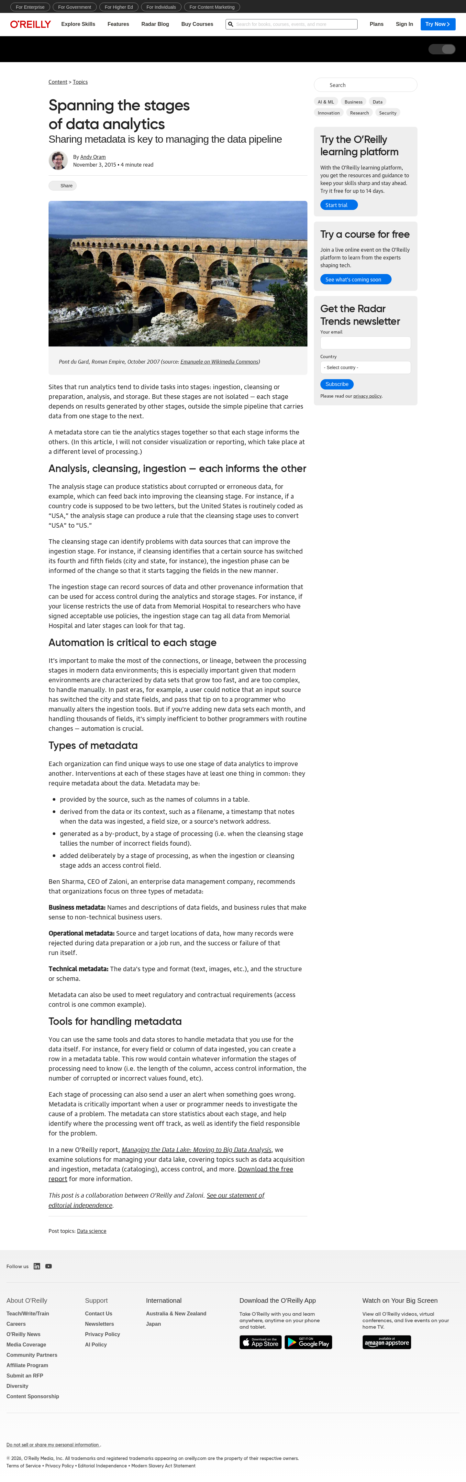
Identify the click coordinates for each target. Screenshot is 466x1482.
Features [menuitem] (118, 24)
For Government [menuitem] (74, 7)
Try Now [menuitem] (438, 24)
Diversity (17, 1386)
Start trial (337, 204)
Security (387, 112)
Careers (16, 1324)
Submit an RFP (24, 1375)
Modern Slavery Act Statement (163, 1466)
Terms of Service (23, 1466)
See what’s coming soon (353, 279)
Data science (91, 1230)
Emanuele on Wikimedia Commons (219, 361)
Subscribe (337, 384)
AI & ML (326, 101)
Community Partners (31, 1355)
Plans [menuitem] (377, 24)
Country (328, 356)
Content (58, 81)
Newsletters (99, 1324)
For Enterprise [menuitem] (30, 7)
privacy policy (367, 395)
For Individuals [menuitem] (161, 7)
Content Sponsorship (32, 1396)
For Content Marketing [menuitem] (212, 7)
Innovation (329, 112)
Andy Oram (93, 156)
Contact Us (98, 1313)
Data (378, 101)
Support (96, 1300)
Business (353, 101)
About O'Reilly (26, 1300)
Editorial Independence (102, 1466)
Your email (331, 331)
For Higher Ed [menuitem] (119, 7)
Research (359, 112)
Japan (153, 1324)
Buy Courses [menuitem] (197, 24)
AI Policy (96, 1344)
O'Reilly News (23, 1334)
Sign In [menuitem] (404, 24)
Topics (80, 81)
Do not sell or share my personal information (53, 1445)
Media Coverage (26, 1344)
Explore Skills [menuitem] (78, 24)
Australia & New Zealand (176, 1313)
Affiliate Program (27, 1365)
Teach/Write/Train (27, 1313)
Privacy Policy (102, 1334)
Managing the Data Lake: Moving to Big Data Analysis (196, 1149)
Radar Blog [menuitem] (155, 24)
